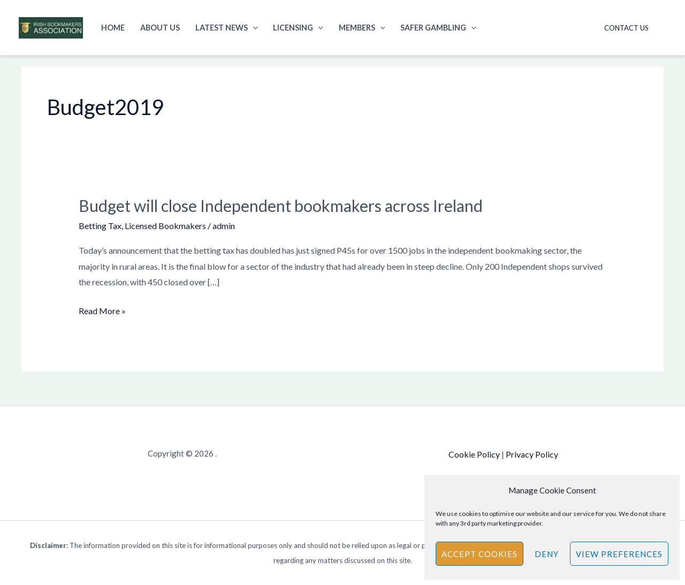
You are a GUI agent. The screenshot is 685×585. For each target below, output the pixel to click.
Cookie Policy (474, 454)
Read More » (102, 309)
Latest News (226, 27)
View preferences (619, 554)
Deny (547, 554)
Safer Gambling (438, 27)
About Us (160, 27)
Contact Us (626, 28)
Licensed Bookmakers (165, 226)
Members (362, 27)
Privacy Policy (532, 454)
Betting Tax (100, 226)
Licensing (298, 27)
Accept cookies (479, 554)
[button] (253, 27)
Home (113, 27)
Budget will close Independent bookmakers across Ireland (281, 205)
